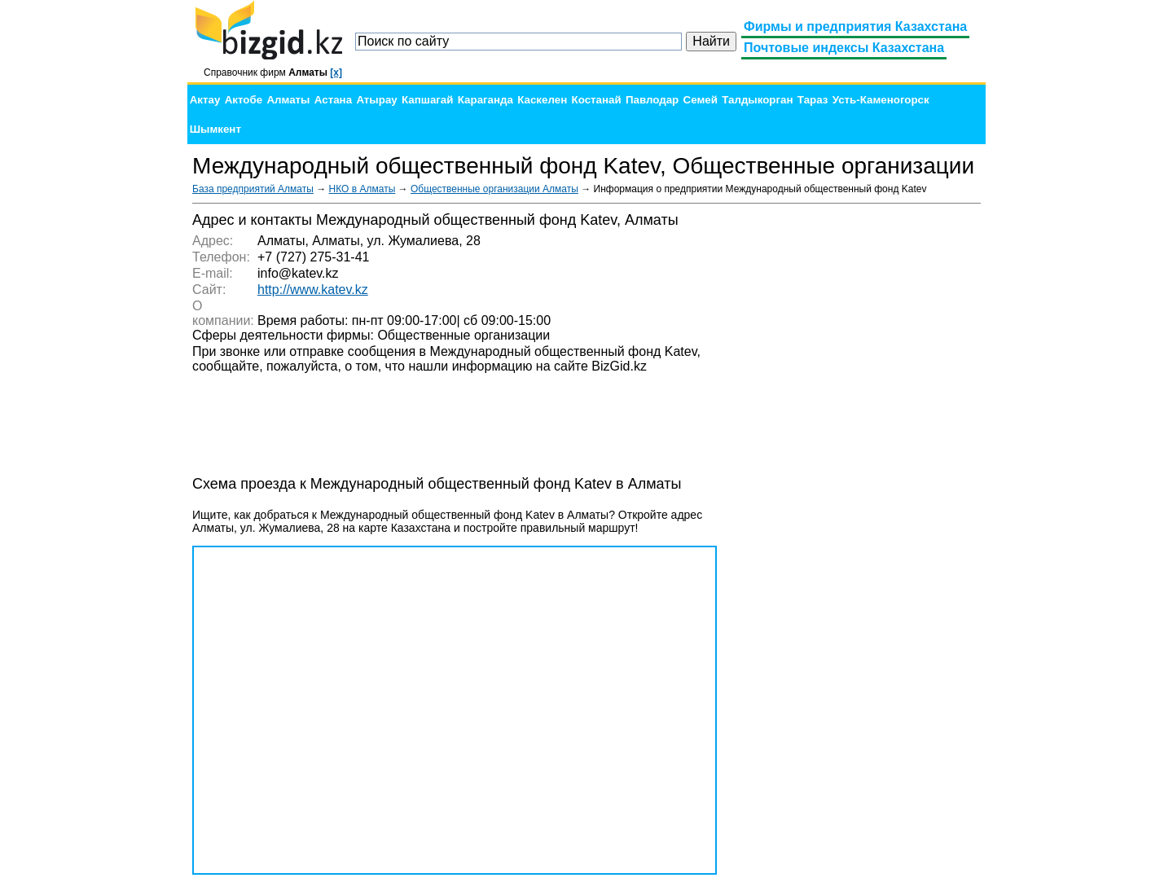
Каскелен (542, 100)
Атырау (376, 100)
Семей (700, 100)
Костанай (597, 100)
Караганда (485, 100)
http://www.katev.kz (312, 289)
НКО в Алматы (362, 189)
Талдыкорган (757, 100)
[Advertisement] (858, 456)
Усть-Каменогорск (881, 100)
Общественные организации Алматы (494, 189)
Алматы (288, 100)
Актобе (243, 100)
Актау (205, 100)
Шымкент (215, 129)
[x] (336, 72)
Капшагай (427, 100)
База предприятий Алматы (253, 189)
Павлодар (652, 100)
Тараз (812, 100)
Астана (333, 100)
